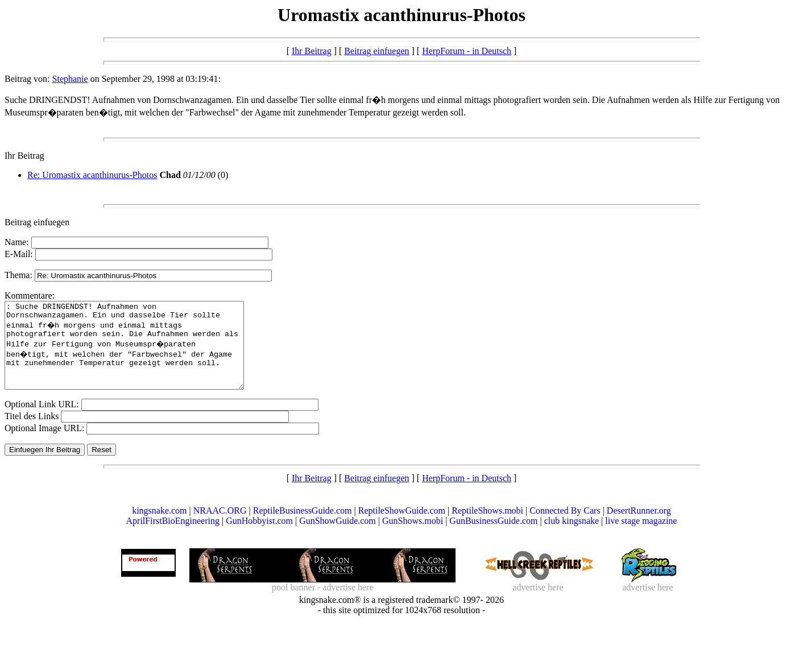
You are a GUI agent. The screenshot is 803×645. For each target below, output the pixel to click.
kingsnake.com (159, 527)
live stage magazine (641, 538)
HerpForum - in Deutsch (466, 51)
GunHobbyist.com (259, 538)
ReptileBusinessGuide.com (302, 527)
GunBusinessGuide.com (493, 538)
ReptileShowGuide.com (401, 527)
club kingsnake (571, 538)
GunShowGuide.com (337, 538)
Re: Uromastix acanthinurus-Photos (92, 175)
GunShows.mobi (412, 538)
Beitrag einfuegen (376, 51)
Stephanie (70, 79)
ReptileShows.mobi (487, 527)
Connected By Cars (564, 527)
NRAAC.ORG (220, 527)
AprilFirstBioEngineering (173, 538)
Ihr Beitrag (312, 51)
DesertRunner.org (639, 527)
